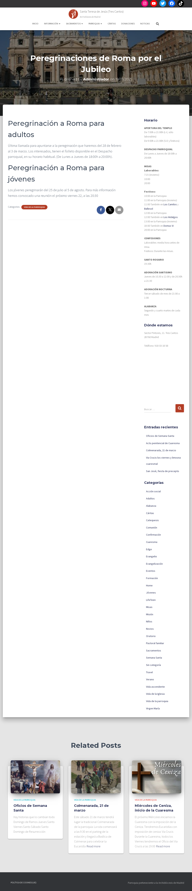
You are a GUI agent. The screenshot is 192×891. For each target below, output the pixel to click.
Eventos (150, 571)
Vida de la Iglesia (155, 693)
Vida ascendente (155, 686)
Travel (149, 672)
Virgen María (153, 708)
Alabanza (151, 505)
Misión (149, 614)
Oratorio (151, 636)
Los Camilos (170, 204)
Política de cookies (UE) (23, 882)
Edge (149, 549)
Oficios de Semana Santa (160, 436)
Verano (150, 679)
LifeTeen (151, 600)
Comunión (151, 527)
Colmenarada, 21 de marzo (161, 450)
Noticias (145, 23)
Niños (149, 621)
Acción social (153, 491)
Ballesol (148, 208)
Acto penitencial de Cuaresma (163, 443)
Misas (149, 607)
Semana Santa (154, 657)
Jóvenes (151, 592)
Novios (150, 628)
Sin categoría (153, 665)
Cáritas (112, 23)
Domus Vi (169, 225)
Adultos (150, 498)
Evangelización (154, 563)
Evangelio (151, 556)
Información (52, 23)
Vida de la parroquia (34, 207)
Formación (152, 578)
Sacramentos (74, 23)
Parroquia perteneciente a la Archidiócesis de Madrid (156, 882)
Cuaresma (151, 542)
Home (149, 585)
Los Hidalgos (171, 217)
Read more (93, 846)
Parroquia (95, 23)
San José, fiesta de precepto (162, 471)
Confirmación (153, 534)
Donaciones (128, 23)
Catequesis (152, 520)
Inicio (35, 23)
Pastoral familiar (155, 643)
